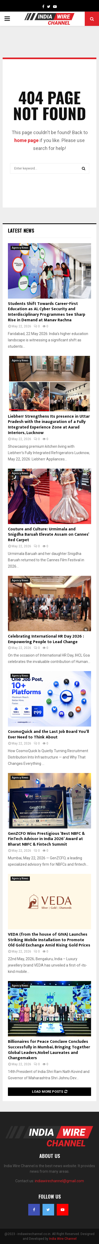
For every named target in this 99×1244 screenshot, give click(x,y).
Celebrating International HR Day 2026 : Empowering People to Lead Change (46, 639)
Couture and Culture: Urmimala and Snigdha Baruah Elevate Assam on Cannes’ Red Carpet (48, 535)
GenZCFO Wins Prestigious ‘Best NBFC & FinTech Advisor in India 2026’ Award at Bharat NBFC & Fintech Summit (46, 839)
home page (26, 140)
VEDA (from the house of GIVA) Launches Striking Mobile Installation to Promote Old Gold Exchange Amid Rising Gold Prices (49, 940)
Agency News (20, 247)
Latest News (21, 230)
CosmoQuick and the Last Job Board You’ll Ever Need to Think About (48, 734)
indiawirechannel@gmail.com (59, 1181)
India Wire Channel (63, 1239)
